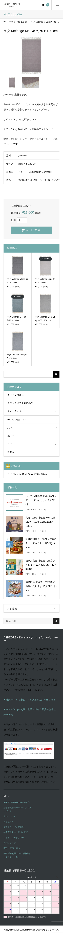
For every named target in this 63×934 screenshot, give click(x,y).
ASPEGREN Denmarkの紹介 (17, 802)
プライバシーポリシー (14, 837)
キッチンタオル (15, 395)
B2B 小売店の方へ (12, 848)
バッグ (10, 427)
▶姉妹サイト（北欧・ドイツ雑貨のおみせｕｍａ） (31, 699)
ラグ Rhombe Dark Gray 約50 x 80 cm (27, 474)
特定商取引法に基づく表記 (16, 832)
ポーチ (10, 436)
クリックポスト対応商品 (20, 403)
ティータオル (14, 411)
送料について (10, 816)
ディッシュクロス (16, 419)
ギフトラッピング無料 (14, 827)
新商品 (10, 452)
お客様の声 (9, 822)
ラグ (9, 444)
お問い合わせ (10, 843)
